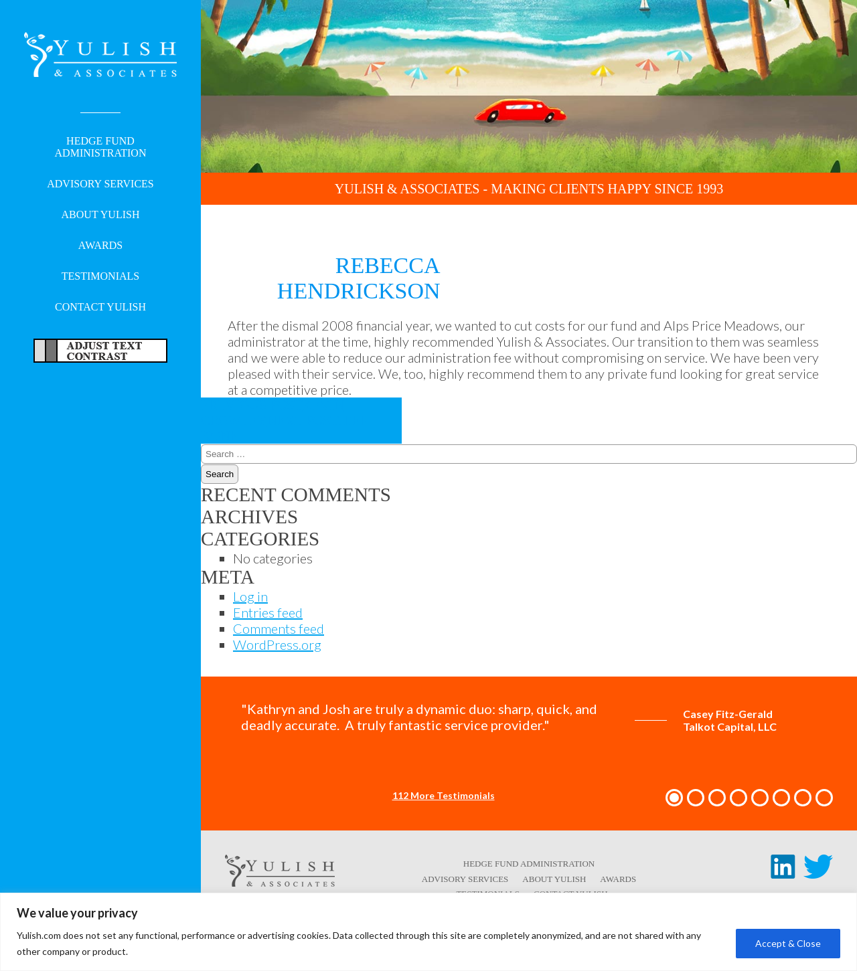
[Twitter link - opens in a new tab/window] (818, 873)
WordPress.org (277, 644)
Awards (100, 245)
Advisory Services (100, 183)
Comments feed (278, 628)
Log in (250, 596)
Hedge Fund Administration (101, 147)
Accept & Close (788, 943)
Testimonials (100, 276)
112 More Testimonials (443, 795)
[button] (674, 797)
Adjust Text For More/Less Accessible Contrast (100, 351)
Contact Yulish (100, 307)
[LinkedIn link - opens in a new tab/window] (783, 873)
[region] (428, 932)
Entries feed (268, 612)
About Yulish (101, 214)
